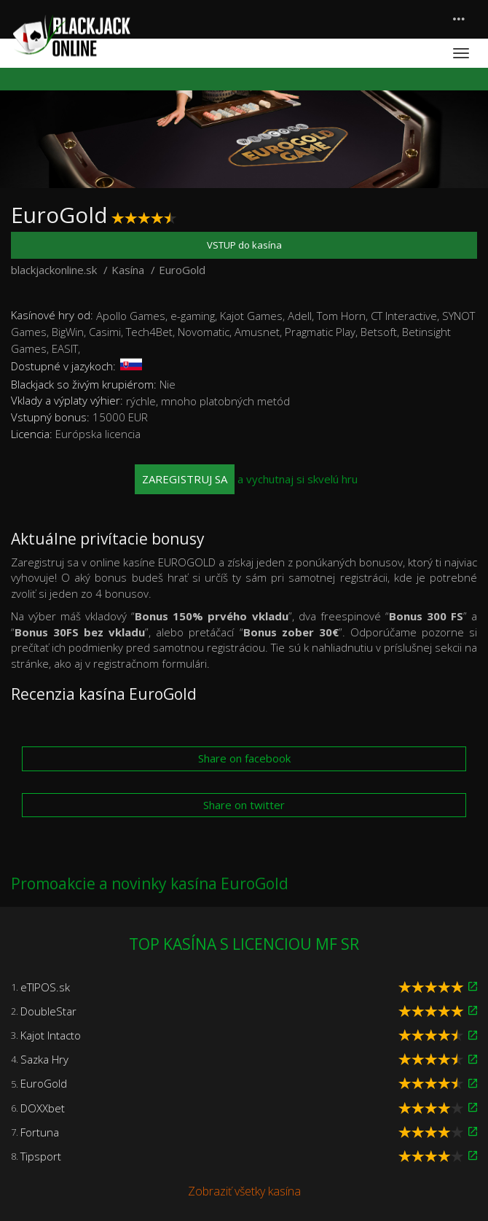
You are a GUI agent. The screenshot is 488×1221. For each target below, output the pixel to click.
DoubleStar (48, 1011)
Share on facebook (244, 758)
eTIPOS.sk (45, 987)
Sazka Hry (44, 1059)
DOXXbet (42, 1108)
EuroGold (43, 1083)
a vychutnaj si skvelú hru (246, 479)
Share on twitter (244, 804)
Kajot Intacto (50, 1035)
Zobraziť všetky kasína (244, 1191)
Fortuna (39, 1132)
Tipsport (40, 1156)
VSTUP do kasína (244, 244)
